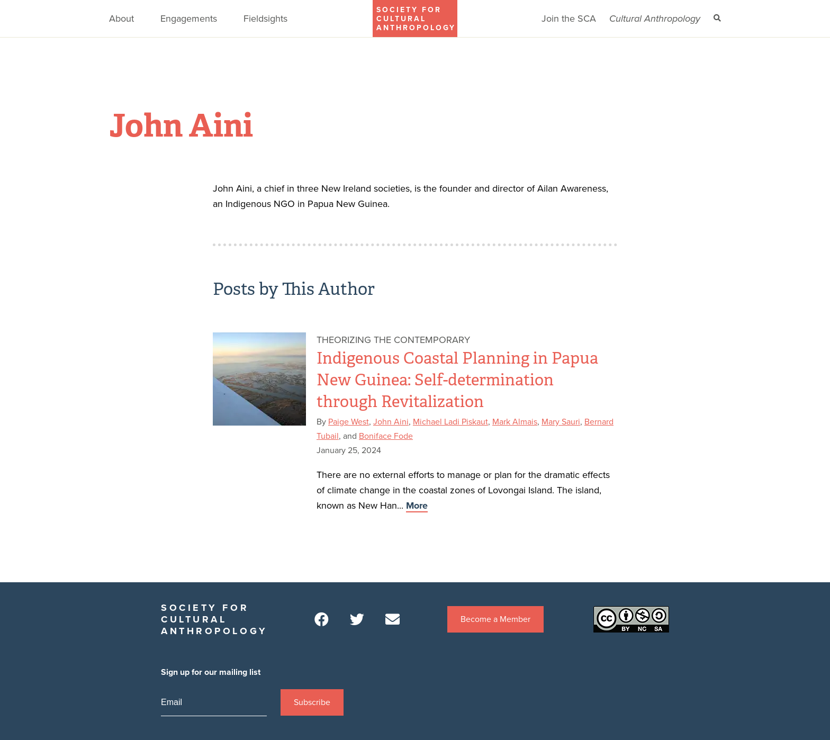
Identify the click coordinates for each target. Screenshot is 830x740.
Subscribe (312, 702)
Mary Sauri (561, 422)
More (417, 505)
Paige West (348, 422)
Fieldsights (265, 18)
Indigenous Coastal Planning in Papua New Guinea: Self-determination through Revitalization (457, 380)
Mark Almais (514, 422)
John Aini (391, 422)
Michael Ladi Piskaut (450, 422)
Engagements (188, 18)
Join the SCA (569, 18)
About (121, 18)
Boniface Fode (386, 436)
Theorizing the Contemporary (393, 340)
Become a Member (495, 619)
